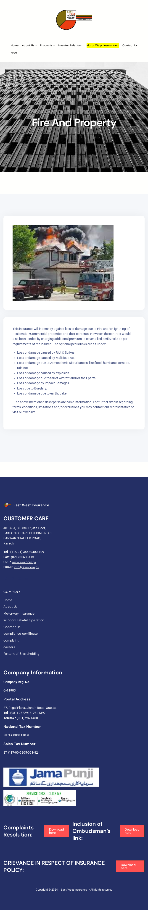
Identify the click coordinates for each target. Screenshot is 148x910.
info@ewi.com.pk (26, 567)
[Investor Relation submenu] (82, 45)
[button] (56, 831)
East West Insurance (31, 505)
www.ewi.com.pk (24, 562)
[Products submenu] (54, 45)
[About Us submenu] (36, 45)
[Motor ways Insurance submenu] (118, 45)
